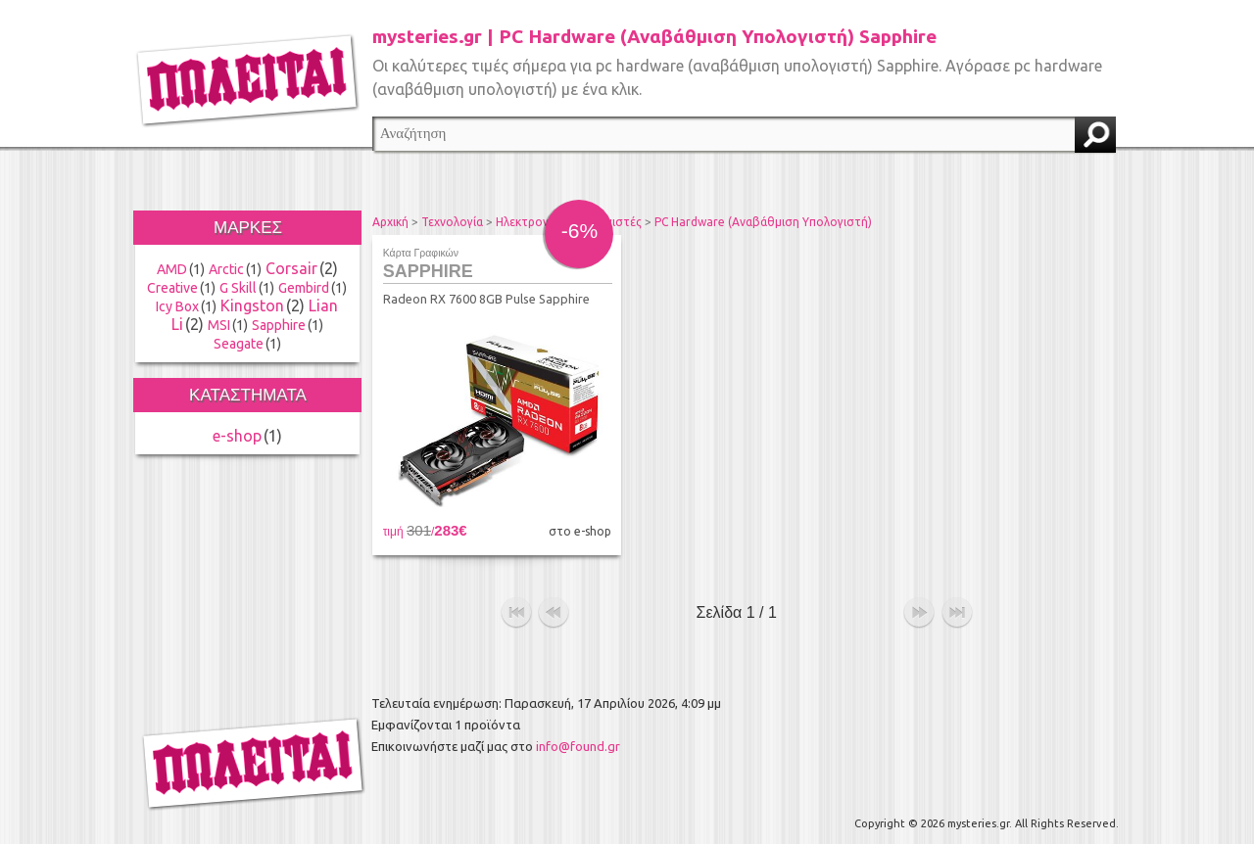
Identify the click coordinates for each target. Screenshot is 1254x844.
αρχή (516, 608)
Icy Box (177, 306)
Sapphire (279, 325)
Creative (172, 288)
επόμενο (919, 608)
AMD (172, 269)
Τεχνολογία (452, 221)
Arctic (226, 269)
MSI (219, 325)
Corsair (291, 268)
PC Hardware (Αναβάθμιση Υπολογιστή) (763, 221)
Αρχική (390, 221)
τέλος (957, 608)
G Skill (238, 288)
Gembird (303, 288)
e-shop (237, 436)
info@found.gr (578, 741)
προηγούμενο (553, 608)
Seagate (239, 344)
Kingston (252, 305)
